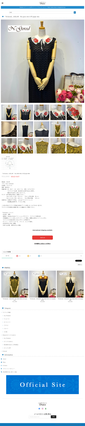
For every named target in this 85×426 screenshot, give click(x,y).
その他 (5, 331)
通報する (80, 264)
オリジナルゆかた (8, 341)
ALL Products (7, 315)
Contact (5, 365)
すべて (7, 255)
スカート (6, 328)
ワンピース (6, 319)
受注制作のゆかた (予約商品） (11, 344)
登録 (53, 416)
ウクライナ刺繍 (6, 312)
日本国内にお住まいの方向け (42, 243)
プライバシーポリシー (9, 368)
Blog (4, 362)
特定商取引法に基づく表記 (10, 372)
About (4, 359)
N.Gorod (5, 351)
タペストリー (7, 322)
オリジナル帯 (7, 348)
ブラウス (6, 325)
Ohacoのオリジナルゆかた (9, 335)
